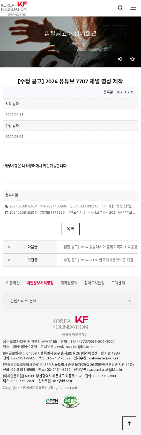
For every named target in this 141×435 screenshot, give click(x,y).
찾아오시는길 (94, 283)
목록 (70, 228)
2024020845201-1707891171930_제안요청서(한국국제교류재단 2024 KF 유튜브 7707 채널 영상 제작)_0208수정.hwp (72, 212)
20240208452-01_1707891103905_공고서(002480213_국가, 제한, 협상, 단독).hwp (72, 206)
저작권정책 (69, 283)
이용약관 (13, 283)
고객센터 (118, 283)
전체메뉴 (133, 8)
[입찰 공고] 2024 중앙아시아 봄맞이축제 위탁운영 (100, 247)
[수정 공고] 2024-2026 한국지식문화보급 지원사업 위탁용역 (100, 260)
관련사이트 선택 (70, 301)
